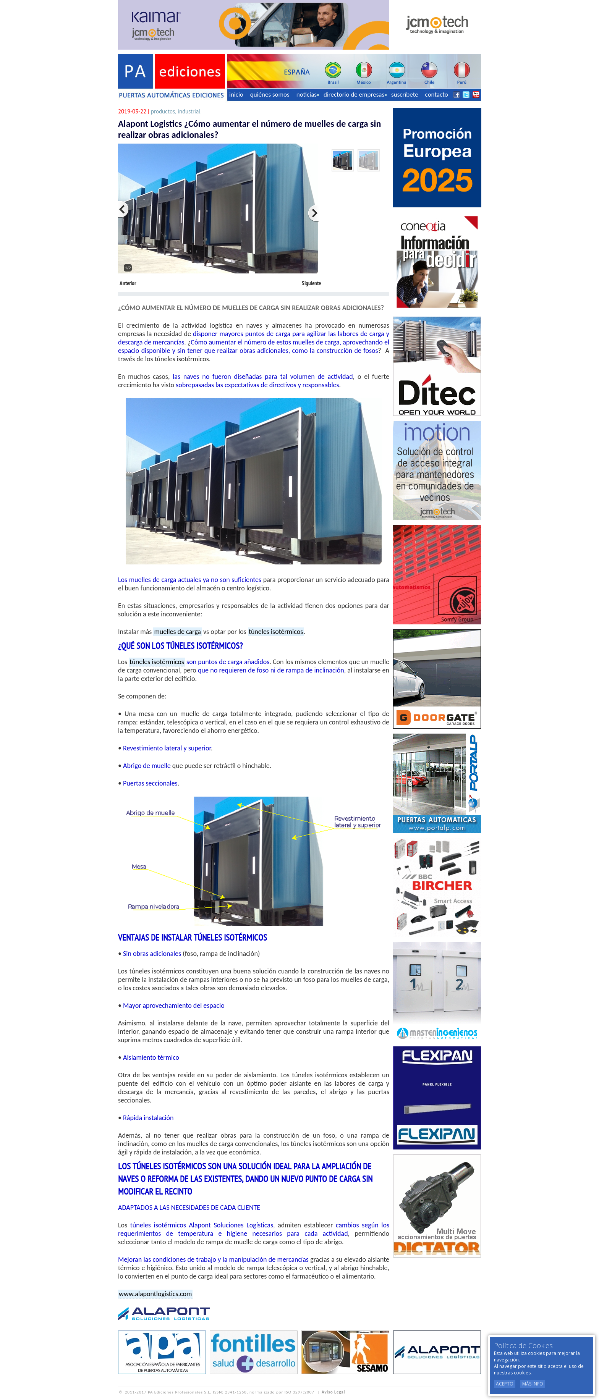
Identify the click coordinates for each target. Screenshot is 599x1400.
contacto (436, 95)
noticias (307, 95)
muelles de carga (177, 631)
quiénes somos (270, 95)
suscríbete (404, 95)
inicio (236, 95)
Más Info (532, 1384)
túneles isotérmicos (276, 631)
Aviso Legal (333, 1392)
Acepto (504, 1384)
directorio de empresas (355, 95)
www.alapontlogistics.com (155, 1294)
